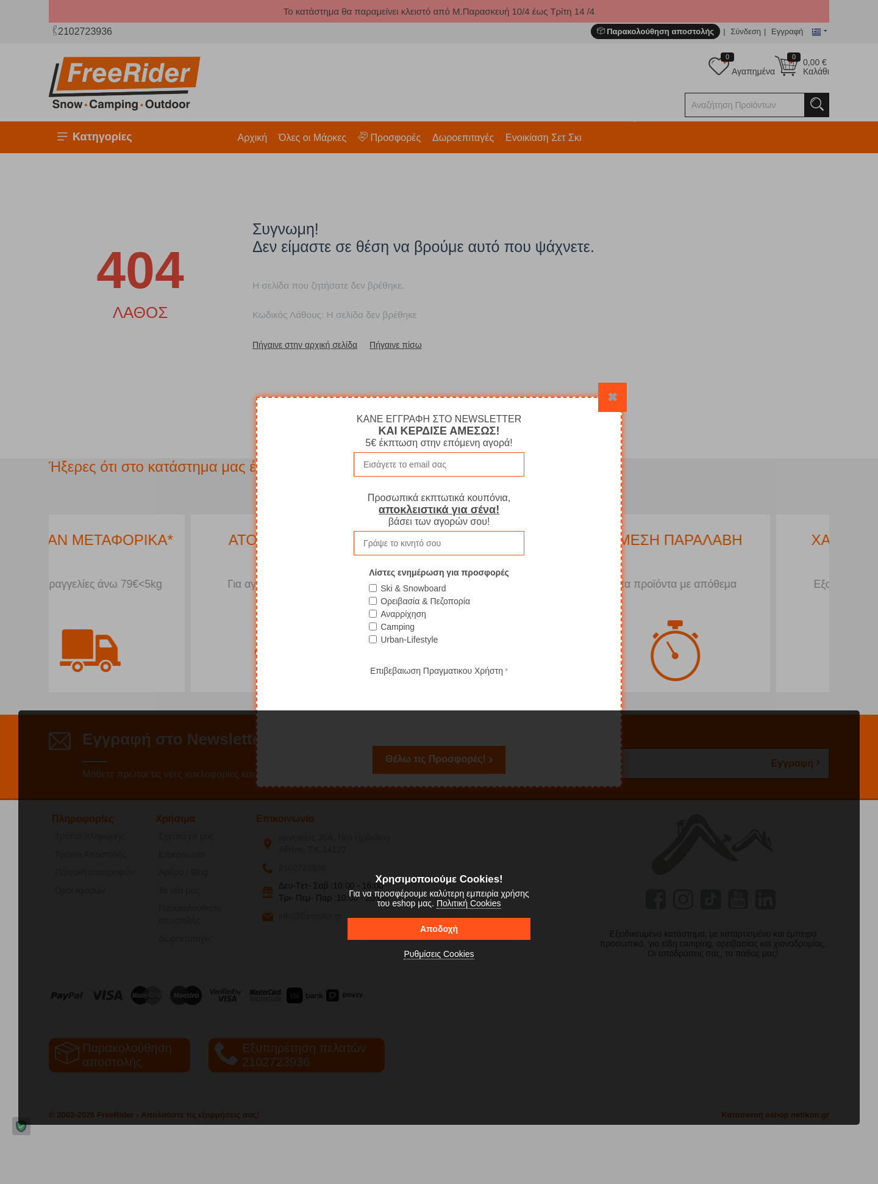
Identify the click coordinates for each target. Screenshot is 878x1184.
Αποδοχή (439, 929)
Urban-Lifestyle (409, 639)
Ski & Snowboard (413, 588)
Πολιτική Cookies (469, 903)
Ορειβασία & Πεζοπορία (425, 601)
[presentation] (439, 702)
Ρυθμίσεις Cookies (439, 954)
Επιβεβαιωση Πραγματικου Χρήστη (436, 671)
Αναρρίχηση (403, 614)
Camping (397, 627)
